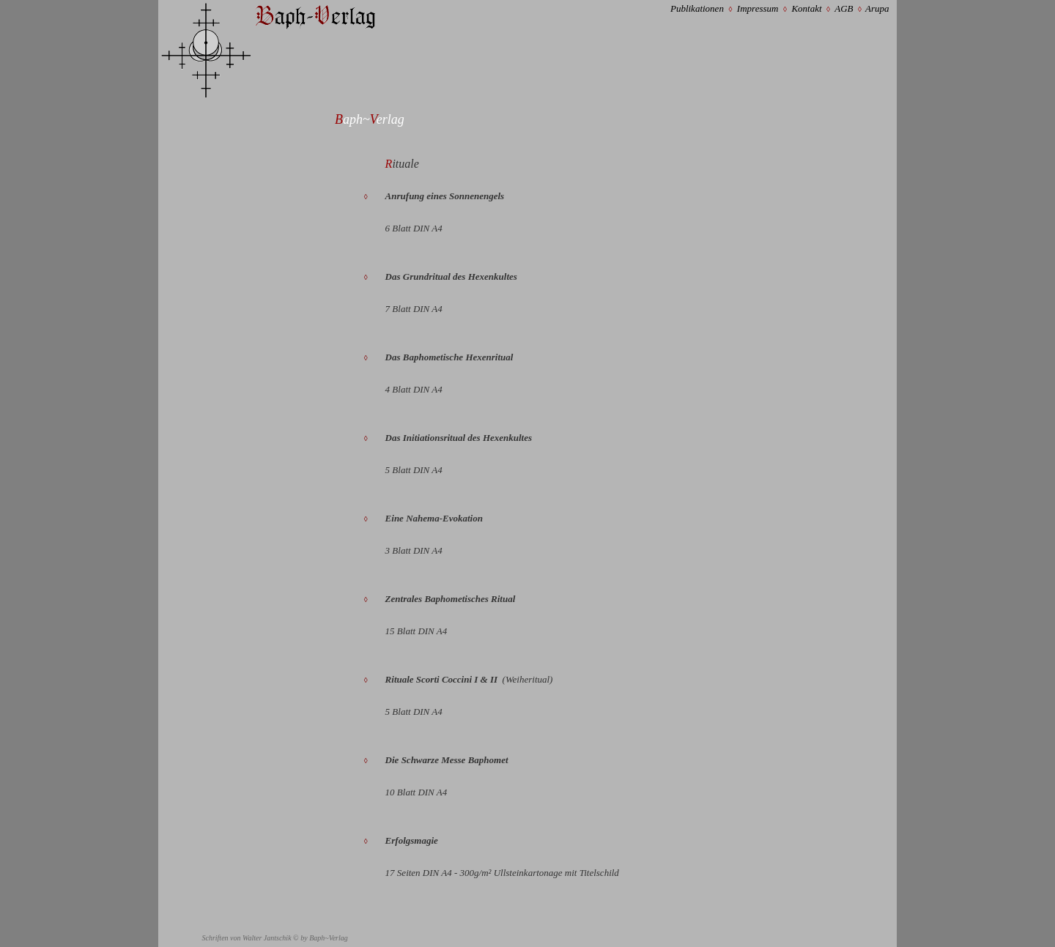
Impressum (758, 8)
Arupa (877, 8)
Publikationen (697, 8)
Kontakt (806, 8)
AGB (843, 8)
